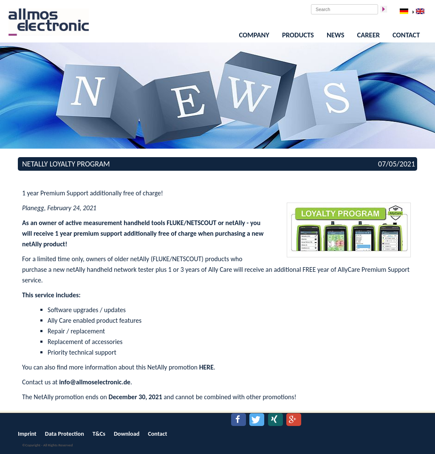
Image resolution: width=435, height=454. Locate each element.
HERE (206, 367)
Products (298, 35)
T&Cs (99, 433)
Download (126, 433)
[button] (238, 419)
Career (368, 35)
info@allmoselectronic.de (94, 382)
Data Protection (64, 433)
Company (254, 35)
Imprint (27, 433)
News (336, 35)
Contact (406, 35)
